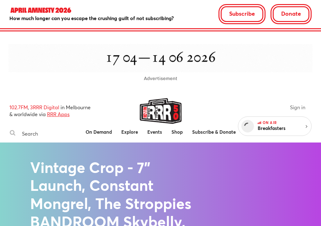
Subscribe (242, 13)
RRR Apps (58, 114)
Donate (291, 13)
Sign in (297, 107)
